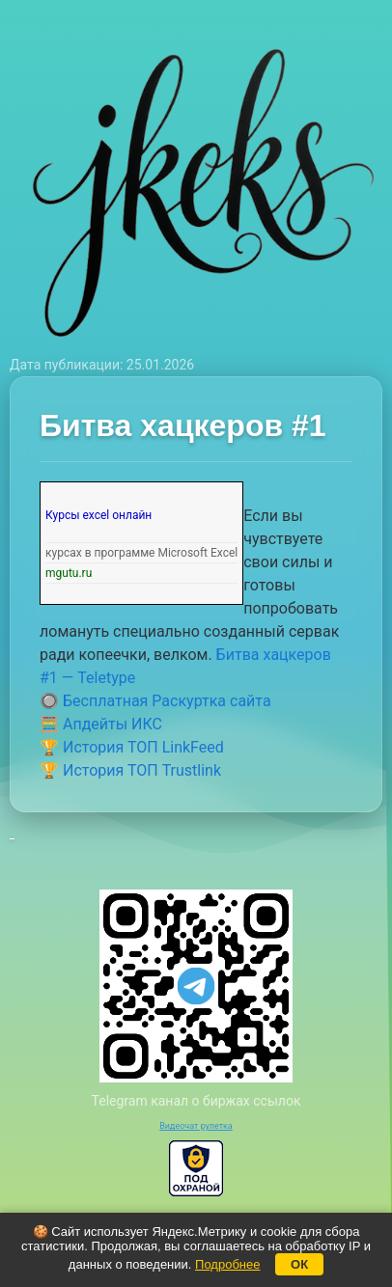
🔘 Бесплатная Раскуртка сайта (155, 701)
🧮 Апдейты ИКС (101, 724)
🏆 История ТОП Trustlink (130, 770)
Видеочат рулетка (196, 1126)
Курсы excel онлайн (98, 515)
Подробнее (227, 1264)
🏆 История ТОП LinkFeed (132, 747)
